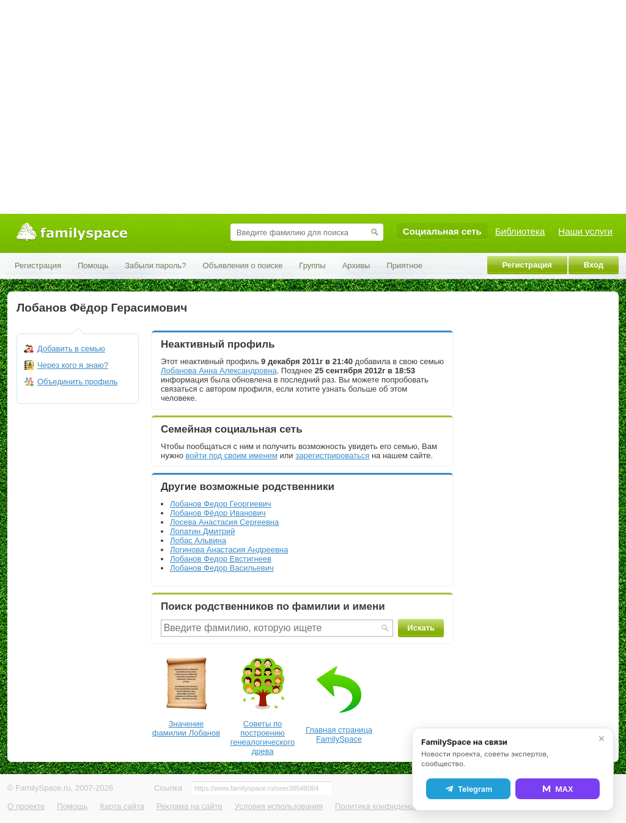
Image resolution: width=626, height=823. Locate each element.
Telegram (468, 789)
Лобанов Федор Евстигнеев (220, 558)
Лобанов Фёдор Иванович (218, 513)
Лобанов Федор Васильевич (222, 567)
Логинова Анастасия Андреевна (229, 549)
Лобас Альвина (198, 540)
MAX (557, 789)
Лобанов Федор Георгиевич (220, 503)
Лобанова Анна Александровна (219, 370)
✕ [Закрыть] (601, 739)
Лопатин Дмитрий (202, 531)
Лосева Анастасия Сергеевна (224, 522)
